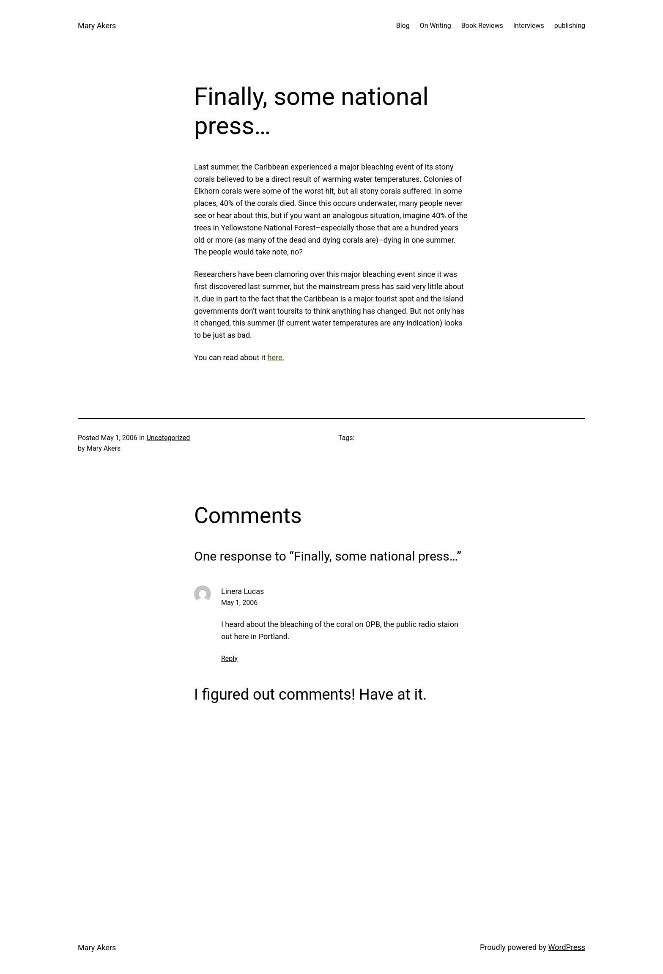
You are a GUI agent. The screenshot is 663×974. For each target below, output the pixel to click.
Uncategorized (168, 438)
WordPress (566, 947)
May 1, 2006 (239, 603)
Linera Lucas (242, 591)
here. (276, 357)
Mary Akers (97, 25)
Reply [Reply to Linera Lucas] (229, 658)
